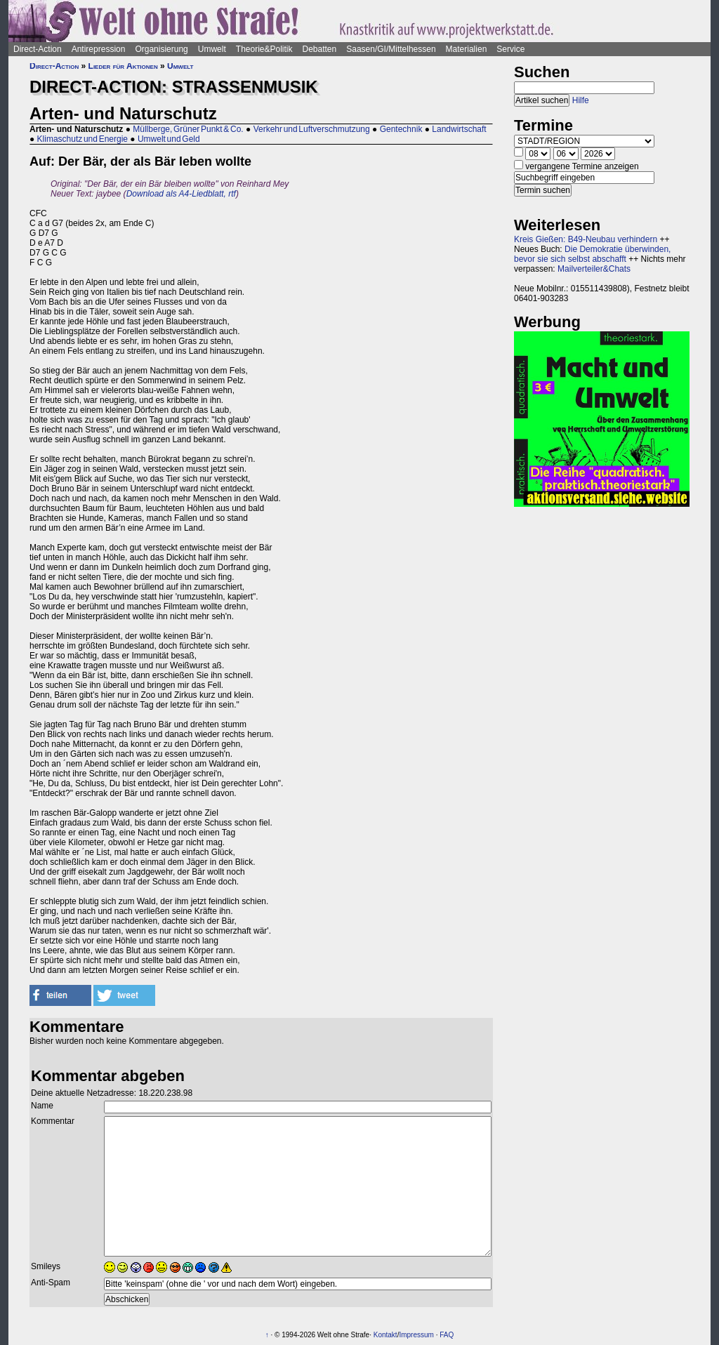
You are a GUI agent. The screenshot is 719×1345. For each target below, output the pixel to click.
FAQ (447, 1335)
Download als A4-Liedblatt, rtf (181, 194)
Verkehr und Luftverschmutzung (311, 129)
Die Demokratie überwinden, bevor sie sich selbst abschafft (592, 254)
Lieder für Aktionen (123, 66)
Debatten (320, 49)
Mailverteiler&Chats (594, 269)
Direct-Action (37, 49)
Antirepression (99, 49)
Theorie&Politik (264, 49)
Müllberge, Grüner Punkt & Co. (188, 129)
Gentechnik (401, 129)
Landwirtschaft (459, 129)
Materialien (466, 49)
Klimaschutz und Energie (82, 139)
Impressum (416, 1335)
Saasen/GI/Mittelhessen (390, 49)
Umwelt (212, 49)
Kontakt (385, 1335)
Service (510, 49)
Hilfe (580, 100)
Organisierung (161, 49)
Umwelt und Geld (169, 139)
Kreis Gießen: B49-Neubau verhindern (585, 239)
